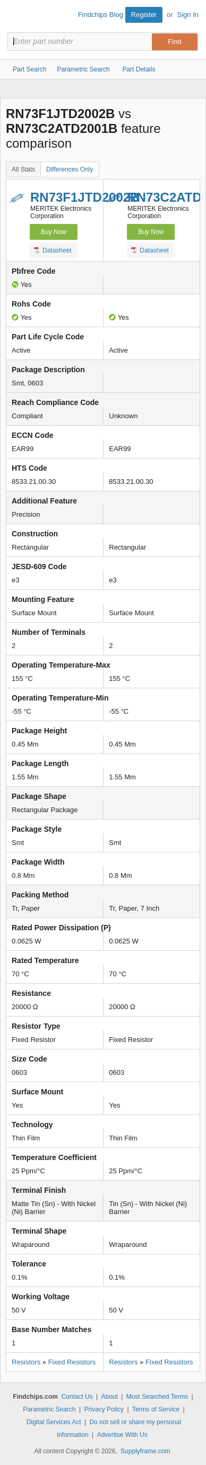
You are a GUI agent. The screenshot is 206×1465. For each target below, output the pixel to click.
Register (144, 15)
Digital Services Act (54, 1422)
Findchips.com (16, 16)
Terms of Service (155, 1409)
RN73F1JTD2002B (84, 197)
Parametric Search (49, 1409)
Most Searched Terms (157, 1396)
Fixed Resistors (72, 1362)
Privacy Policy (104, 1409)
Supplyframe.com (145, 1451)
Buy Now (53, 232)
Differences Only (69, 169)
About (109, 1396)
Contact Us (76, 1396)
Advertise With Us (122, 1435)
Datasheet (53, 250)
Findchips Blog (100, 15)
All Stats (23, 169)
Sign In (188, 15)
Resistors (26, 1362)
